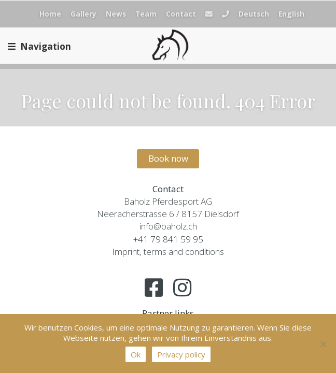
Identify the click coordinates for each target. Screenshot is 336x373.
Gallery (83, 14)
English (291, 14)
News (116, 14)
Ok (136, 354)
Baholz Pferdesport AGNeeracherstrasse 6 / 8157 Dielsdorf (168, 207)
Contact (181, 14)
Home (50, 14)
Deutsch (254, 14)
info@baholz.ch (168, 226)
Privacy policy (181, 354)
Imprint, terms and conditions (168, 251)
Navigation (39, 46)
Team (146, 14)
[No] (323, 344)
